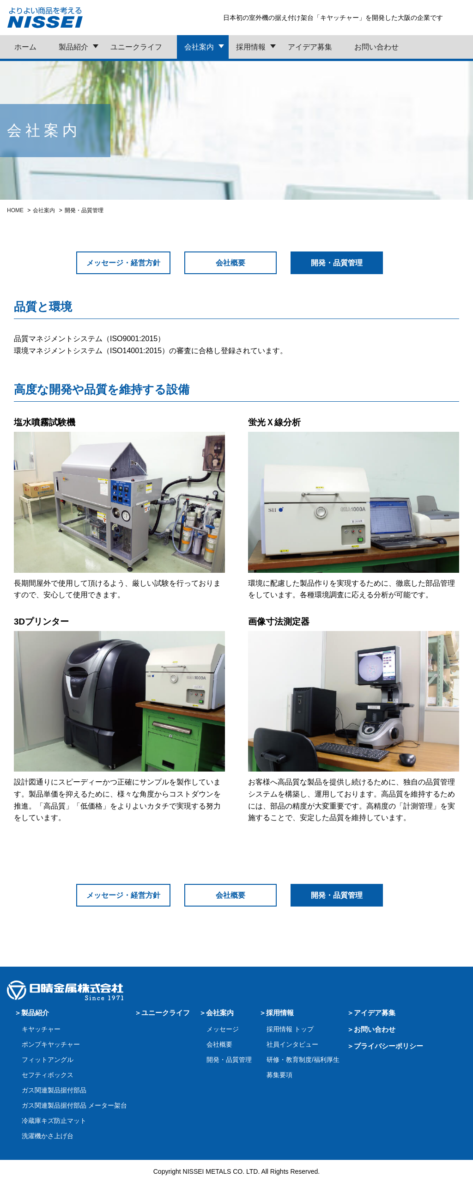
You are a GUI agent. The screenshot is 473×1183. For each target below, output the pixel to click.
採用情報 (251, 47)
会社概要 (230, 263)
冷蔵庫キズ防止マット (54, 1120)
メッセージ (222, 1029)
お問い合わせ (376, 47)
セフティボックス (47, 1075)
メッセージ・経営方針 (123, 263)
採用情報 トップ (290, 1029)
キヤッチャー (41, 1029)
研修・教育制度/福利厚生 (303, 1059)
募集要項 (279, 1075)
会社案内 (199, 47)
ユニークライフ (136, 47)
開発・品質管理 (229, 1059)
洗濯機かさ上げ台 (47, 1136)
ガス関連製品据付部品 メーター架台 (74, 1105)
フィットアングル (47, 1059)
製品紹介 (73, 47)
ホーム (25, 47)
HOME (15, 210)
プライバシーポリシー (388, 1046)
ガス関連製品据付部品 (54, 1090)
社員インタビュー (292, 1044)
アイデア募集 (310, 47)
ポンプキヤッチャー (51, 1044)
